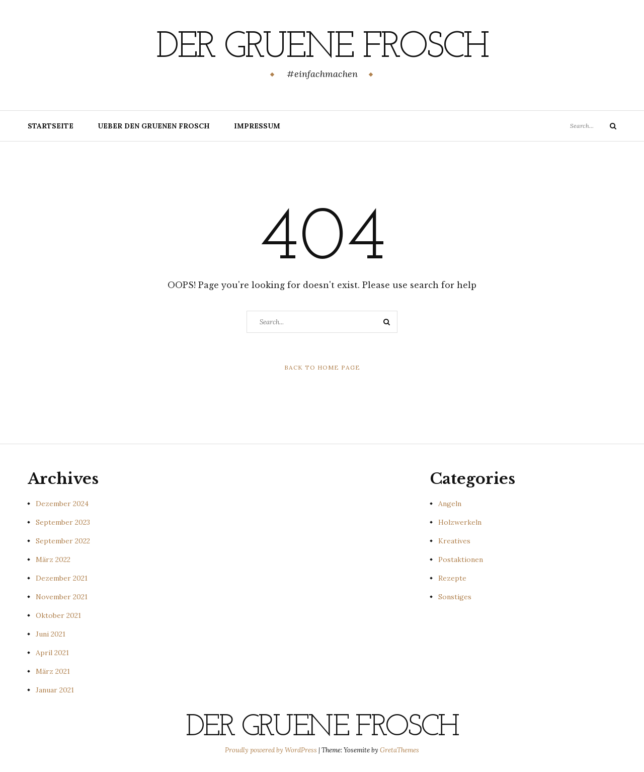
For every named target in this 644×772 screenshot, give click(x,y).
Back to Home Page (322, 367)
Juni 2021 (50, 634)
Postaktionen (460, 559)
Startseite (50, 125)
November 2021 (62, 596)
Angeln (449, 503)
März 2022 (53, 559)
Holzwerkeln (459, 522)
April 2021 (52, 652)
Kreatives (454, 540)
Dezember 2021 (62, 578)
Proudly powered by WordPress (271, 750)
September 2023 (63, 522)
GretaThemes (399, 750)
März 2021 (53, 671)
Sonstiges (454, 596)
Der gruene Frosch (322, 48)
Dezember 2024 (62, 503)
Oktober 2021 (58, 615)
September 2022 (63, 540)
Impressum (257, 125)
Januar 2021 (55, 689)
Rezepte (452, 578)
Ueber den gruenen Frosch (154, 125)
